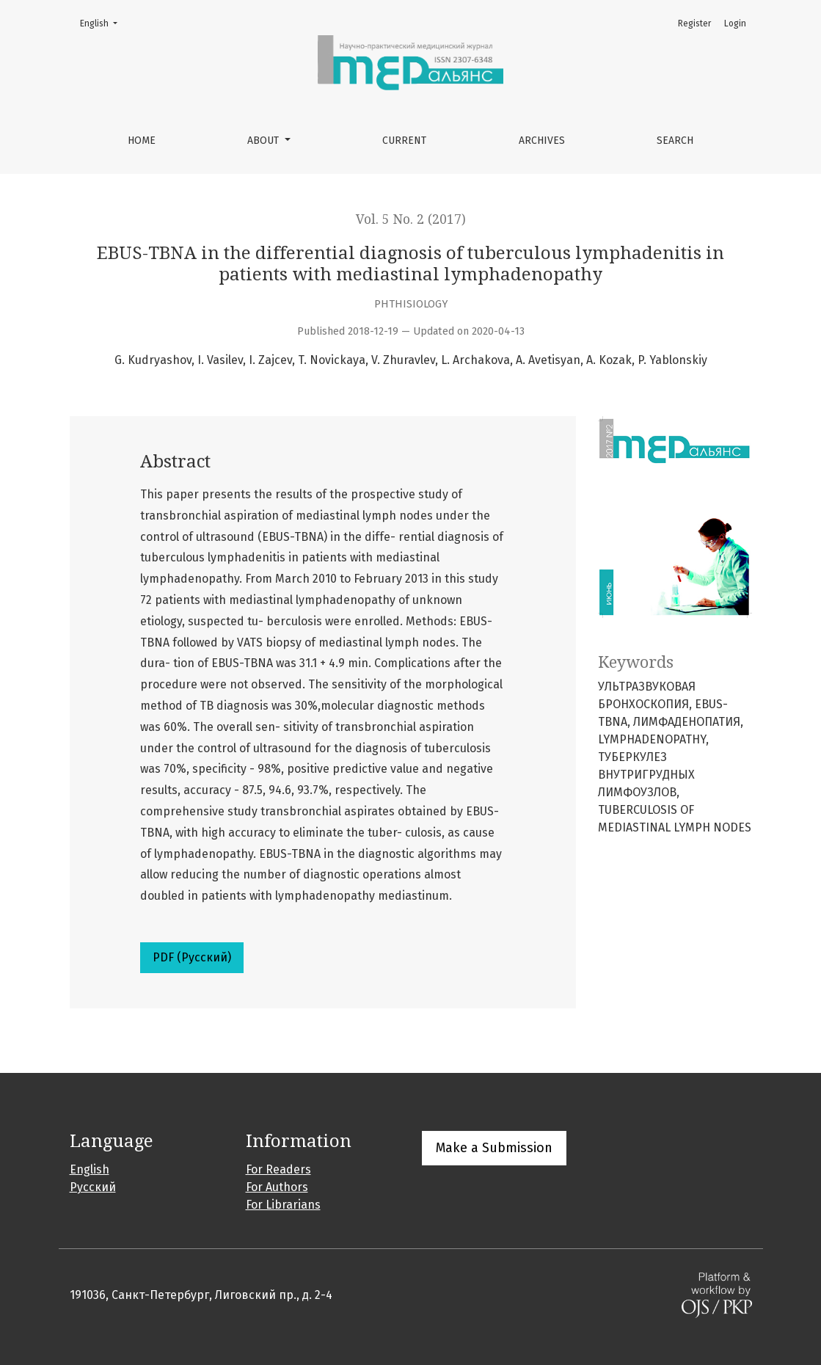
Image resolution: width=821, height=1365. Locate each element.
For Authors (277, 1187)
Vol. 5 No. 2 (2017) (411, 219)
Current (404, 140)
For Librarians (283, 1205)
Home (142, 140)
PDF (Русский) (192, 957)
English (103, 22)
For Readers (278, 1169)
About (264, 140)
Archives (542, 140)
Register (694, 23)
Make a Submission (494, 1148)
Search (675, 140)
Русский (93, 1187)
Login (735, 23)
